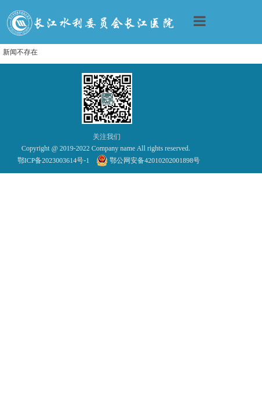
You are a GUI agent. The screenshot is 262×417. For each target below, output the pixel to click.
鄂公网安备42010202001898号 (148, 160)
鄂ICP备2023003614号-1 (53, 160)
